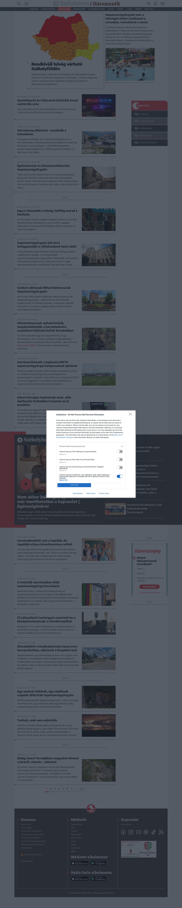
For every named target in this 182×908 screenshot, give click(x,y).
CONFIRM (74, 485)
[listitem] (91, 446)
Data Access (90, 493)
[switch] (120, 451)
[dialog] (91, 454)
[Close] (131, 415)
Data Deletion (78, 493)
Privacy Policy (104, 493)
